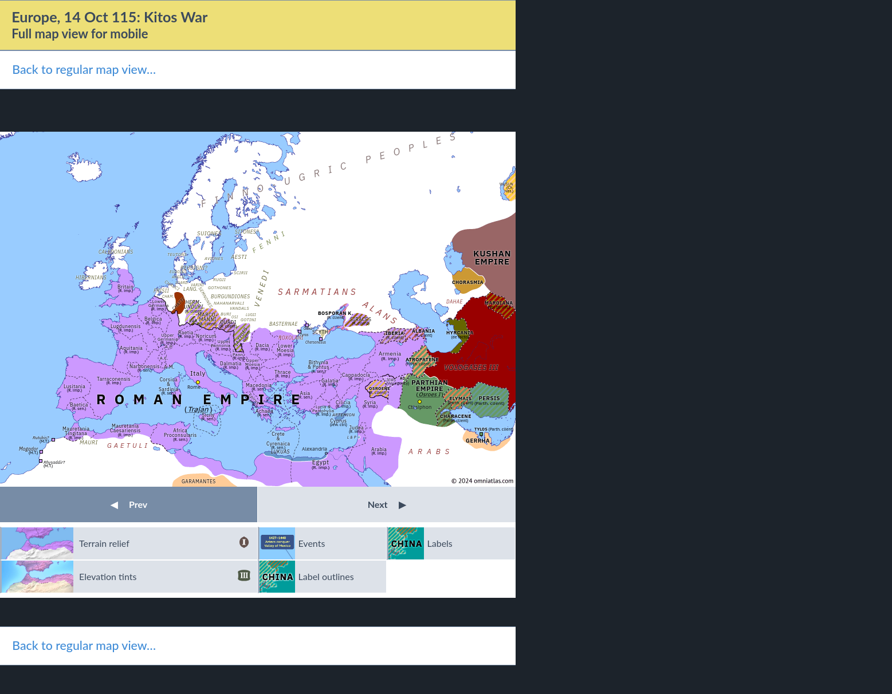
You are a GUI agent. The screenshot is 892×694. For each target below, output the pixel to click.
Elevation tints (164, 576)
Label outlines (326, 576)
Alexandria (314, 448)
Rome (194, 387)
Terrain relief (164, 543)
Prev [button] (129, 504)
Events (311, 543)
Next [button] (387, 504)
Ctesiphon (419, 407)
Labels (440, 543)
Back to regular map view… (84, 69)
